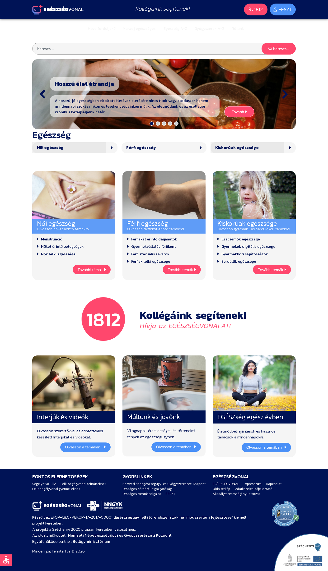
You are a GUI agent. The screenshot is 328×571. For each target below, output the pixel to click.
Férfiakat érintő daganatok (154, 239)
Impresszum (253, 483)
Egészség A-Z (175, 28)
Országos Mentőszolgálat (141, 493)
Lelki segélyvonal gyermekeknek (56, 488)
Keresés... (278, 48)
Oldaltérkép (221, 488)
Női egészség (50, 148)
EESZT (170, 493)
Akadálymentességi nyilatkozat (236, 493)
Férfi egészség (141, 148)
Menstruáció (51, 239)
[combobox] (164, 49)
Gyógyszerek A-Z (209, 28)
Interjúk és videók (62, 417)
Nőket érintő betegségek (62, 246)
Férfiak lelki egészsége (150, 261)
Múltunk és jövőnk (153, 417)
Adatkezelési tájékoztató (253, 488)
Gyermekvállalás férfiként (153, 246)
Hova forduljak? (102, 28)
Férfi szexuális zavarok (150, 254)
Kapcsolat (273, 483)
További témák (91, 270)
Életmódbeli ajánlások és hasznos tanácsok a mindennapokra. (246, 434)
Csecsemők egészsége (240, 239)
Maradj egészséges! (139, 28)
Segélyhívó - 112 (44, 483)
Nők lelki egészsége (58, 254)
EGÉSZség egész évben (250, 417)
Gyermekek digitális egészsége (248, 246)
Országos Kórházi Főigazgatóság (147, 488)
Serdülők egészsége (238, 261)
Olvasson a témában (85, 447)
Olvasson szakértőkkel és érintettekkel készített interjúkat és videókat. (70, 434)
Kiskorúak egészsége (237, 148)
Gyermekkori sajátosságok (244, 254)
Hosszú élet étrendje (84, 83)
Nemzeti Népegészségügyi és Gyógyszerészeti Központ (164, 483)
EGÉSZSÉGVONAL (226, 483)
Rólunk (238, 28)
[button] (164, 94)
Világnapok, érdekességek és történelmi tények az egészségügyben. (161, 434)
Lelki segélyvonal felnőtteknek (83, 483)
